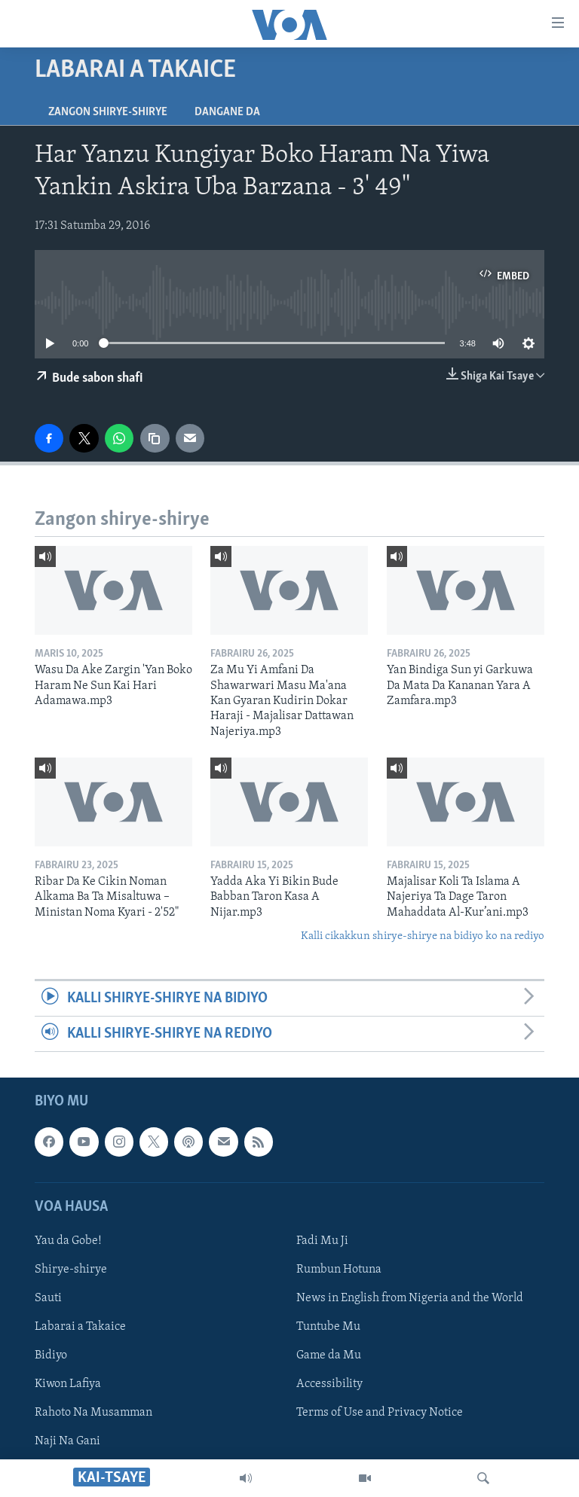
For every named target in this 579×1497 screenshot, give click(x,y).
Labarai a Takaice (80, 1327)
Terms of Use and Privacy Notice (379, 1413)
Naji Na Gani (67, 1442)
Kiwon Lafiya (68, 1385)
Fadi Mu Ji (322, 1241)
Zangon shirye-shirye (107, 112)
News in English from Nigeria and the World (409, 1298)
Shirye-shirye (71, 1270)
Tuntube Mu (328, 1327)
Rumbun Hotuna (338, 1270)
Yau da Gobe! (68, 1241)
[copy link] (154, 438)
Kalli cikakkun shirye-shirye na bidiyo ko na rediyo (422, 936)
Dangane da (227, 112)
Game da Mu (328, 1355)
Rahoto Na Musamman (93, 1413)
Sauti (48, 1298)
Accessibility (329, 1385)
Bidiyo (51, 1355)
